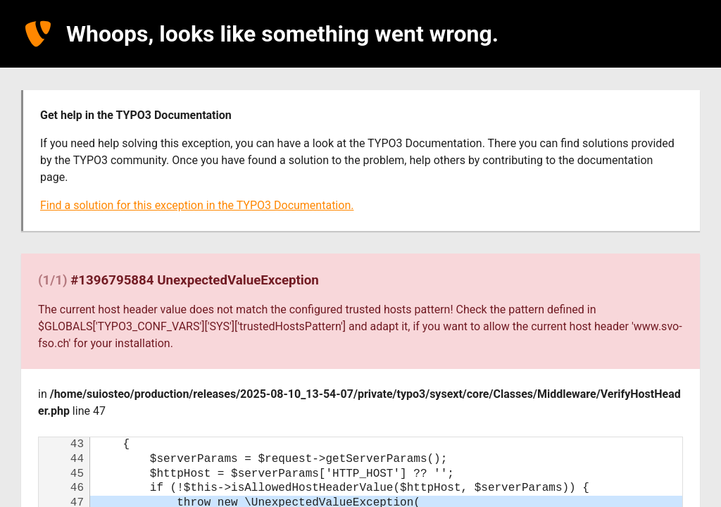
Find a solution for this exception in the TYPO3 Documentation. (196, 205)
